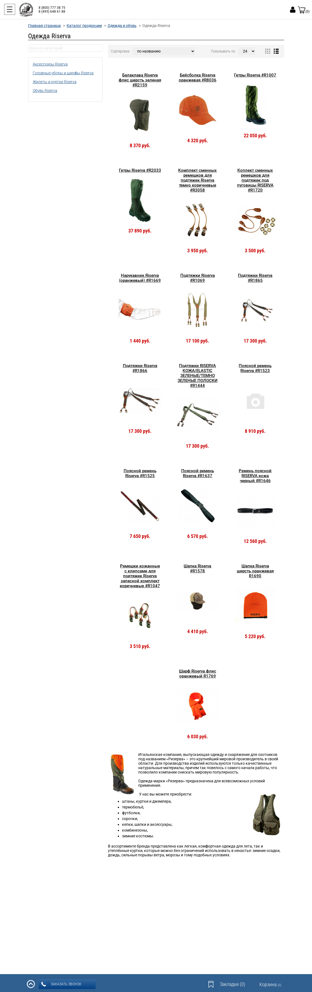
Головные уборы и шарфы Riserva (63, 73)
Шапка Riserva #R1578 (197, 568)
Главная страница (44, 25)
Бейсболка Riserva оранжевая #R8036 (197, 78)
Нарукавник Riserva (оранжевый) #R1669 (140, 278)
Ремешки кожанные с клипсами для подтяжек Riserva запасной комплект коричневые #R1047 (140, 576)
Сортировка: (120, 51)
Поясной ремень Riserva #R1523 (255, 368)
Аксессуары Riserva (50, 64)
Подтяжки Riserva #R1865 (255, 278)
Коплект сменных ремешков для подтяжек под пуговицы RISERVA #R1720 (255, 180)
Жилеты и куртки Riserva (55, 82)
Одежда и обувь (122, 25)
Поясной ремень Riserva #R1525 (140, 473)
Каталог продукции (84, 25)
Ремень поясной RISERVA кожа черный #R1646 (255, 475)
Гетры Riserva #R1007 (255, 75)
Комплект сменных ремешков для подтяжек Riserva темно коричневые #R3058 (197, 180)
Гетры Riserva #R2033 (140, 170)
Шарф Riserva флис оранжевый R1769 (197, 674)
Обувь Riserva (45, 90)
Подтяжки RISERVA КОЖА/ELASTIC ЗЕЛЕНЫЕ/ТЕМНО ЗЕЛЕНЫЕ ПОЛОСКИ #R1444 (198, 375)
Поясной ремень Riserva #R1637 (197, 473)
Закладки (232, 984)
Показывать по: (223, 51)
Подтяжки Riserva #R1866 (140, 368)
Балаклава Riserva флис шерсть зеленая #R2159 (140, 80)
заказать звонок (61, 984)
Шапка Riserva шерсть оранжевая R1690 (255, 571)
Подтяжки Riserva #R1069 (197, 278)
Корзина (270, 984)
